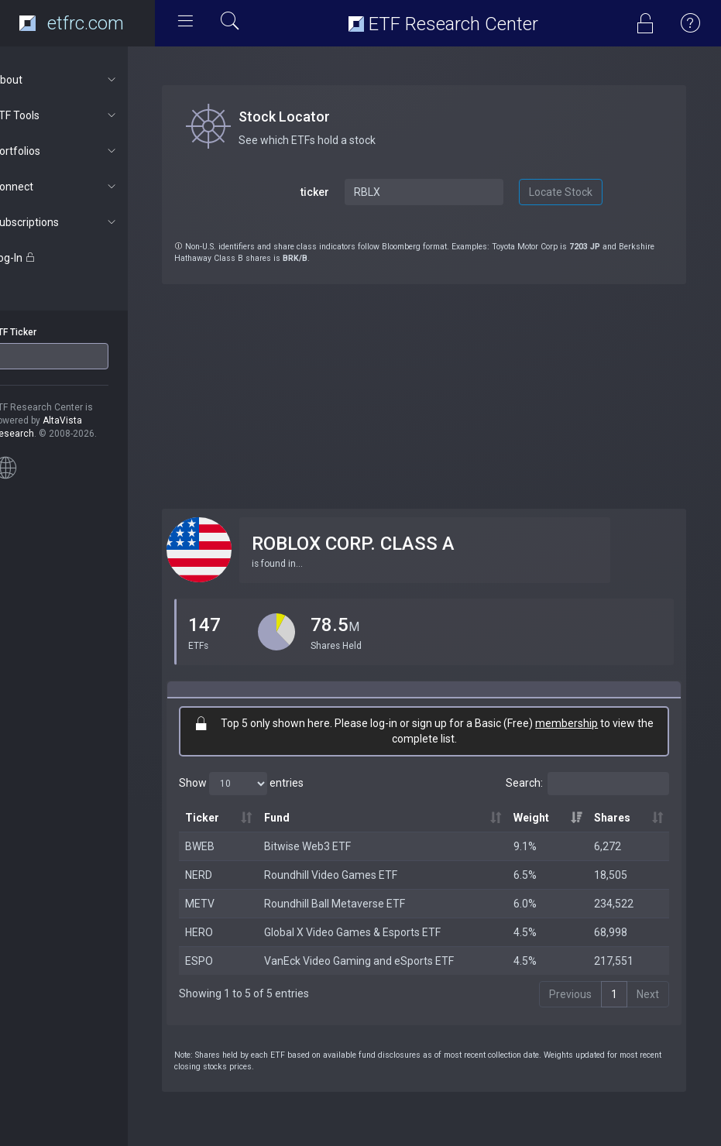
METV (227, 903)
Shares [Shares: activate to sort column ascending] (617, 817)
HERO (227, 932)
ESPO (227, 961)
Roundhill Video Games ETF (354, 875)
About (82, 80)
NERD (226, 875)
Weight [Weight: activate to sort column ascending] (540, 817)
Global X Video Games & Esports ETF (375, 932)
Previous (570, 994)
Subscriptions (82, 222)
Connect (82, 186)
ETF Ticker (41, 332)
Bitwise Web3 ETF (330, 846)
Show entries (269, 783)
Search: (587, 783)
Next (648, 994)
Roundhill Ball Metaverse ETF (357, 903)
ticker (333, 192)
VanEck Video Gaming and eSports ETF (382, 961)
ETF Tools (82, 115)
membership (580, 723)
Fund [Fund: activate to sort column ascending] (300, 817)
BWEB (227, 846)
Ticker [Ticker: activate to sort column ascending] (230, 817)
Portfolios (82, 151)
